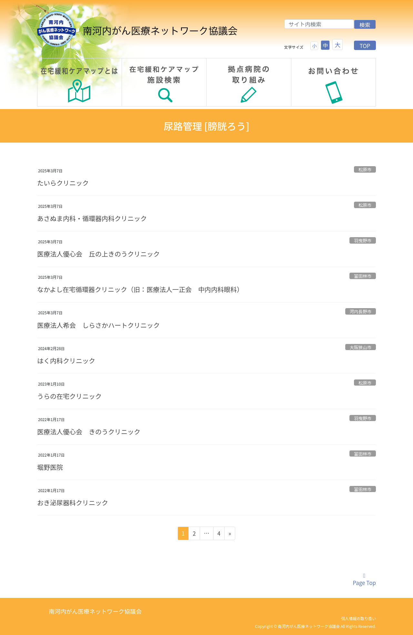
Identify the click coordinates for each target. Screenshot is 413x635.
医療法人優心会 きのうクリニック (88, 431)
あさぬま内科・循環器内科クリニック (92, 218)
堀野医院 (50, 467)
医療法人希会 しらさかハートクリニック (98, 325)
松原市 (365, 169)
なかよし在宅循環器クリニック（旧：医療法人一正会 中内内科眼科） (140, 289)
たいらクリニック (63, 182)
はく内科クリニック (66, 360)
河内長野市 (360, 311)
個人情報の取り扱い (358, 618)
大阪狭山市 (360, 347)
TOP (364, 46)
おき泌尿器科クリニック (72, 502)
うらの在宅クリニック (69, 396)
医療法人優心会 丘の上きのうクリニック (98, 253)
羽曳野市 (362, 240)
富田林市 (362, 276)
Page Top (364, 580)
